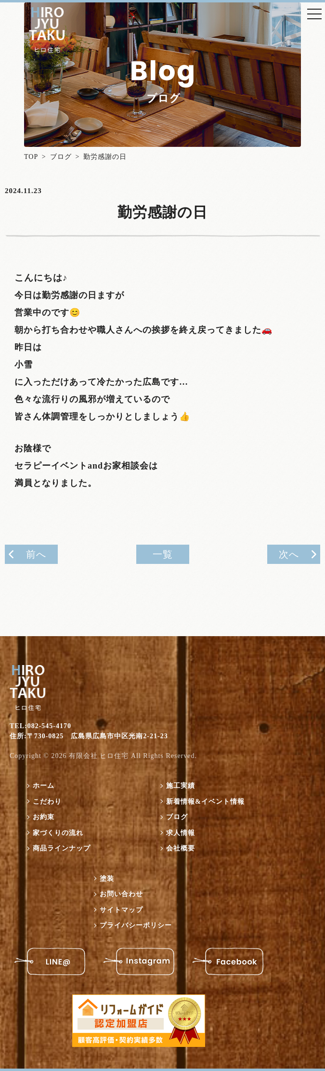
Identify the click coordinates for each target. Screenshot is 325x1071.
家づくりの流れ (58, 832)
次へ (289, 554)
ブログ (61, 156)
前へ (36, 554)
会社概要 (180, 848)
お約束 (43, 817)
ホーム (43, 785)
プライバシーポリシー (136, 925)
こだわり (47, 801)
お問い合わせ (121, 894)
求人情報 (180, 832)
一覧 (163, 554)
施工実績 (180, 785)
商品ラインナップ (62, 848)
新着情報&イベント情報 (205, 801)
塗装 (107, 878)
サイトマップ (121, 910)
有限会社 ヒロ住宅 (99, 755)
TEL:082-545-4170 (40, 726)
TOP (31, 156)
